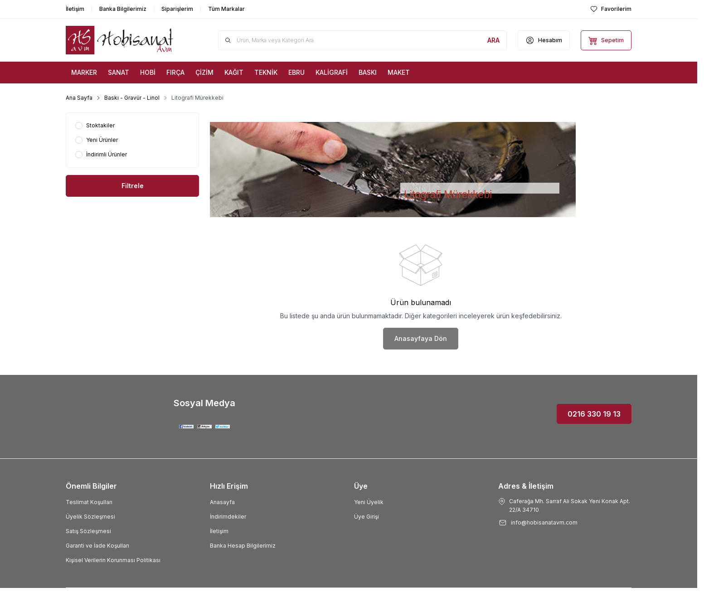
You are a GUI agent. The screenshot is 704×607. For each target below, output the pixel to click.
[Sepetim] (606, 40)
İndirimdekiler (228, 516)
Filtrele (132, 185)
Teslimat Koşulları (89, 502)
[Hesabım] (544, 40)
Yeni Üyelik (369, 502)
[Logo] (120, 40)
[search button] (493, 40)
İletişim (219, 531)
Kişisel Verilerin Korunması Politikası (113, 560)
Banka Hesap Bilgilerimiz (243, 545)
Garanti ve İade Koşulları (97, 545)
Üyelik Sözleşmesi (90, 516)
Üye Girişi (366, 516)
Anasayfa (222, 502)
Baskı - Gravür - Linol (132, 97)
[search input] (362, 40)
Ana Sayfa (79, 97)
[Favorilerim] (610, 9)
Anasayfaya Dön (420, 338)
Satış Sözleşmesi (88, 531)
